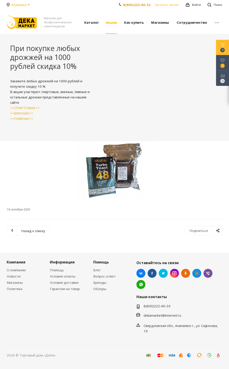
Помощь (57, 270)
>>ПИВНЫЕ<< (21, 118)
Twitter (163, 273)
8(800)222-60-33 (137, 5)
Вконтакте (140, 273)
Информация (62, 262)
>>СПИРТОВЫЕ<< (25, 108)
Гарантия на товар (65, 288)
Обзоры (99, 288)
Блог (97, 270)
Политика (14, 288)
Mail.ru (196, 273)
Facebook (152, 273)
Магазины (15, 282)
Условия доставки (64, 282)
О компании (16, 270)
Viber (208, 273)
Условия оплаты (62, 276)
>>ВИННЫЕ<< (21, 113)
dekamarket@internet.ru (162, 315)
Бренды (99, 282)
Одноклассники (185, 273)
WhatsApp (140, 284)
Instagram (174, 273)
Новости (14, 276)
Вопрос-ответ (104, 276)
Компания (16, 262)
